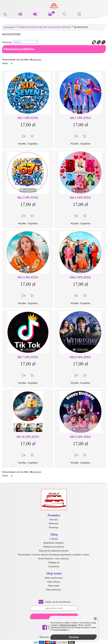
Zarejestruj (53, 566)
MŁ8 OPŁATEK (80, 357)
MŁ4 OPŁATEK (80, 197)
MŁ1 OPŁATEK (27, 118)
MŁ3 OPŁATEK (27, 197)
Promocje (53, 527)
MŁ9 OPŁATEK (80, 437)
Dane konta (53, 585)
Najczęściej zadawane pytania (53, 550)
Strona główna (9, 27)
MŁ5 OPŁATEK (27, 277)
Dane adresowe (53, 589)
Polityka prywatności (53, 546)
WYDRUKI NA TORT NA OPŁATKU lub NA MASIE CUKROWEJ (44, 27)
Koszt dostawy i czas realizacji (53, 558)
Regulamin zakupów (53, 542)
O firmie (53, 538)
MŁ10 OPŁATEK (28, 437)
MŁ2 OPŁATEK (80, 118)
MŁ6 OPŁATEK (80, 277)
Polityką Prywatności (68, 625)
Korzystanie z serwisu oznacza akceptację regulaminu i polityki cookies (53, 554)
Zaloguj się (53, 562)
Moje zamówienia (54, 577)
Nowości (53, 519)
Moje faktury (53, 581)
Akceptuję (73, 637)
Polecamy (53, 523)
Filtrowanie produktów (19, 49)
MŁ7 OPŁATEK (27, 357)
